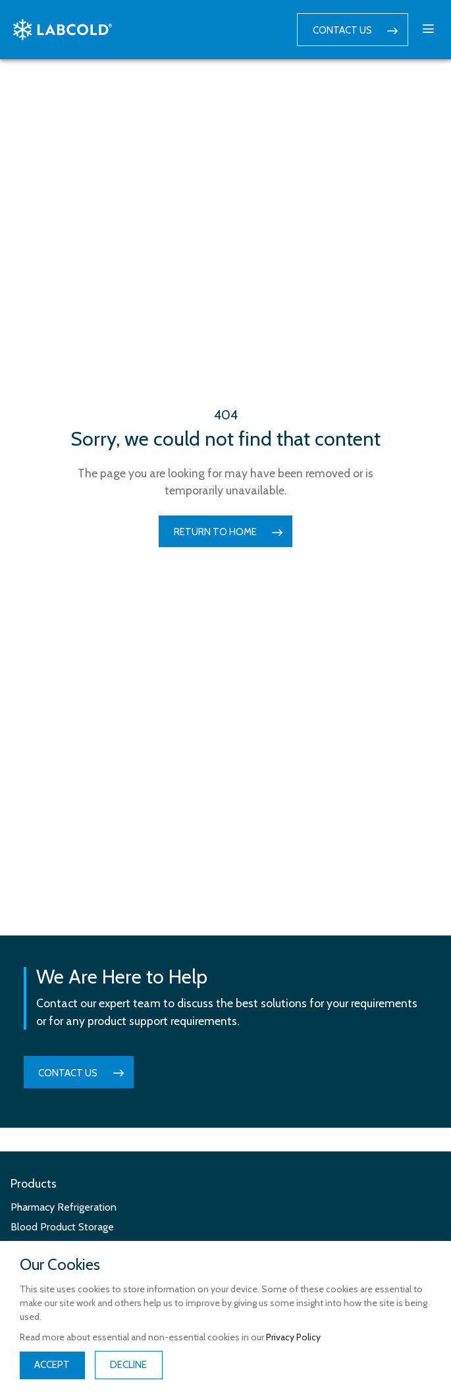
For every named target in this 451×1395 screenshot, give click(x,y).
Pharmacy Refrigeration (64, 1207)
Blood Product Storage (62, 1227)
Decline (128, 1365)
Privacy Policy (293, 1337)
